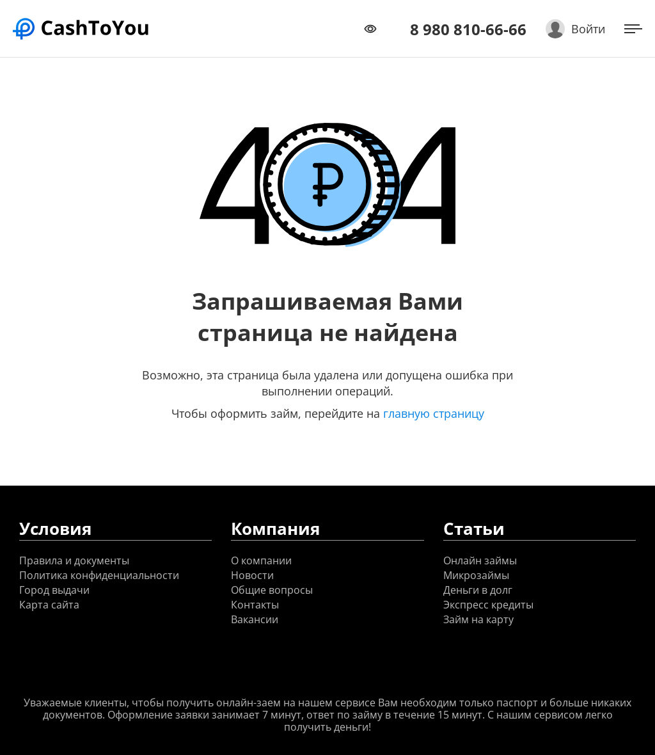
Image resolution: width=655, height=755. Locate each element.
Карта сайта (49, 605)
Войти (588, 28)
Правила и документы (74, 561)
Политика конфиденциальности (99, 575)
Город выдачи (54, 590)
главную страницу (433, 413)
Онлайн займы (480, 561)
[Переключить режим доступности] (370, 29)
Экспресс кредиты (488, 605)
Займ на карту (478, 620)
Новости (252, 575)
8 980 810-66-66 (468, 29)
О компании (261, 561)
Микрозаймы (476, 575)
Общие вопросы (272, 590)
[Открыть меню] (633, 28)
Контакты (255, 605)
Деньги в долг (477, 590)
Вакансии (254, 620)
